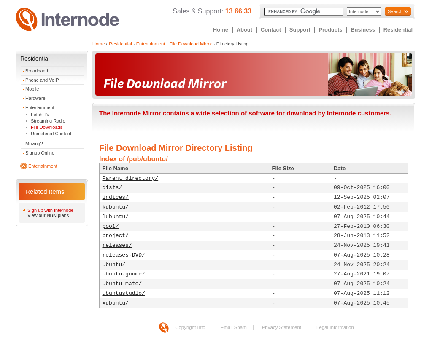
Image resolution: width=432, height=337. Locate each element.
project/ (116, 236)
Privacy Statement (281, 327)
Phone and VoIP (42, 80)
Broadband (36, 70)
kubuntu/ (116, 207)
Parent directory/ (131, 178)
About (245, 30)
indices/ (116, 197)
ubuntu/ (114, 265)
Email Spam (234, 327)
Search (395, 11)
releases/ (117, 245)
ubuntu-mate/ (122, 284)
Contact (271, 30)
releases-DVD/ (124, 255)
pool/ (111, 226)
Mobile (32, 88)
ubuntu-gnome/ (124, 274)
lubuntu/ (116, 217)
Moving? (34, 143)
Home (220, 30)
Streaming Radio (48, 120)
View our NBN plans (48, 215)
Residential (398, 30)
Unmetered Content (51, 133)
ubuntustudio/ (124, 293)
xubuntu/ (116, 303)
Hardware (35, 98)
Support (299, 30)
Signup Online (39, 152)
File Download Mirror (190, 43)
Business (363, 30)
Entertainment (39, 107)
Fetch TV (40, 114)
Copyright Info (190, 327)
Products (330, 30)
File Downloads (46, 127)
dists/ (112, 188)
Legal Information (335, 327)
